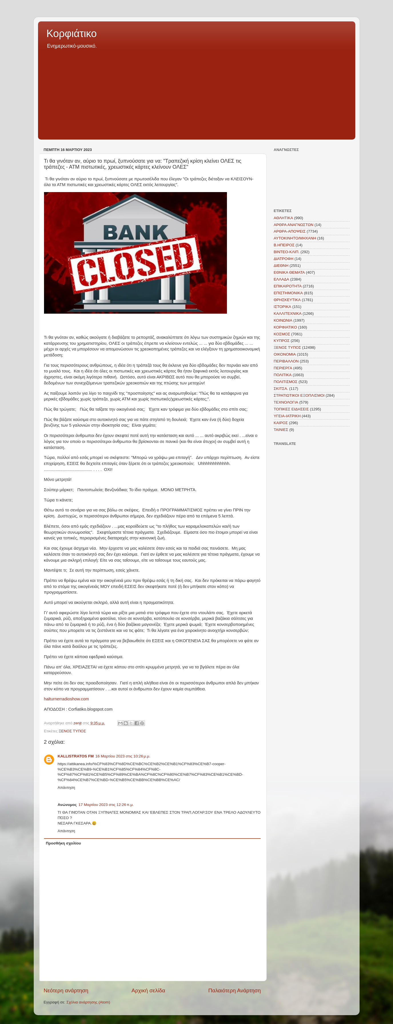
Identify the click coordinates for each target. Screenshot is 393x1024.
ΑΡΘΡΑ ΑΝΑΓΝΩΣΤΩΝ (294, 225)
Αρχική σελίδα (148, 990)
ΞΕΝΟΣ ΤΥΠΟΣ (72, 731)
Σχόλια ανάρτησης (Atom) (88, 1002)
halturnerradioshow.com (66, 699)
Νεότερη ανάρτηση (66, 990)
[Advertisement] (197, 92)
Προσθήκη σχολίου (63, 843)
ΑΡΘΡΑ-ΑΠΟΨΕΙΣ (290, 231)
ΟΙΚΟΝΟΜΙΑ (285, 354)
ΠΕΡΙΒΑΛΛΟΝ (286, 361)
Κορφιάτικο (72, 33)
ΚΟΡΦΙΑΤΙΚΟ (285, 327)
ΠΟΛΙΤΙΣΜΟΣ (286, 382)
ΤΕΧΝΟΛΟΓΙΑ (286, 402)
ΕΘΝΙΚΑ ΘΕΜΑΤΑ (289, 272)
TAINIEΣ (281, 430)
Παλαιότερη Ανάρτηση (234, 990)
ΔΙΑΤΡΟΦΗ (284, 259)
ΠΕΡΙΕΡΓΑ (283, 368)
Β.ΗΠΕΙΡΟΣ (284, 245)
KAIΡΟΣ (281, 423)
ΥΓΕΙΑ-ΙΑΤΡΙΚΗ (287, 416)
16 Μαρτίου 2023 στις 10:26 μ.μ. (122, 756)
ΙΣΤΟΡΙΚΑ (282, 307)
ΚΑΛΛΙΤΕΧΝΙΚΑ (288, 313)
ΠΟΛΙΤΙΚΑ (283, 375)
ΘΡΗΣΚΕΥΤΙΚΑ (287, 300)
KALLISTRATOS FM (76, 756)
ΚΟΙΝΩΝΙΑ (283, 320)
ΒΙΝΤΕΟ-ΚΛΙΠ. (287, 252)
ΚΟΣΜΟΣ (282, 334)
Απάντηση (66, 787)
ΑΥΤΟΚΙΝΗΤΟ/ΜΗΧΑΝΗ (295, 238)
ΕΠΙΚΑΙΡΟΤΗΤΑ (288, 286)
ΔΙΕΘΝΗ (281, 265)
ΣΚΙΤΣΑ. (281, 388)
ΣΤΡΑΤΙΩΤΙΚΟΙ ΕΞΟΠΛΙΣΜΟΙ (299, 395)
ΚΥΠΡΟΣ (282, 340)
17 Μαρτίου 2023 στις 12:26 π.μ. (106, 805)
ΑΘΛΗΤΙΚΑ (283, 218)
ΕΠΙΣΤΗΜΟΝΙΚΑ (288, 293)
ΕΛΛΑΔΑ (281, 279)
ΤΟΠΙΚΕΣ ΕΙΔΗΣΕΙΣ (291, 409)
